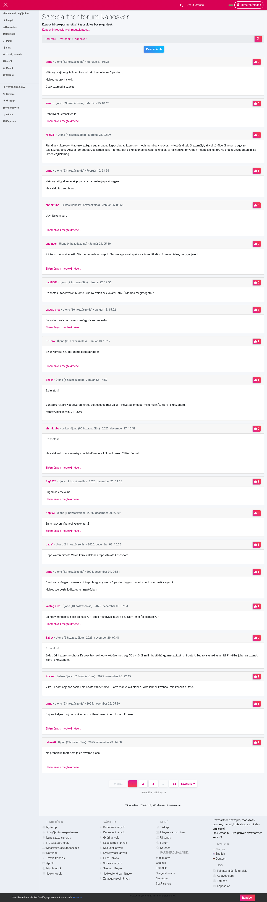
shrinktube (52, 205)
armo (49, 61)
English (219, 853)
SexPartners (163, 883)
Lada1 (50, 544)
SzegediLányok (165, 873)
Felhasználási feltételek (230, 870)
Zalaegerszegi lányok (114, 878)
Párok (7, 40)
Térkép (162, 827)
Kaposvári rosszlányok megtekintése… (66, 29)
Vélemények (11, 107)
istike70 (51, 742)
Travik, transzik (12, 54)
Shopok (8, 75)
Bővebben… (78, 898)
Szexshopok (52, 873)
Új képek (9, 100)
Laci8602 (51, 282)
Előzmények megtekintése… (63, 121)
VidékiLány (163, 858)
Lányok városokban (170, 832)
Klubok (8, 68)
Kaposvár (81, 39)
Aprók (7, 61)
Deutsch (219, 858)
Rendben (247, 898)
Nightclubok (52, 868)
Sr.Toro (50, 341)
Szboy (50, 380)
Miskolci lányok (111, 848)
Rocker (50, 676)
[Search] (194, 5)
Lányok (8, 20)
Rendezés (154, 49)
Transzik (161, 868)
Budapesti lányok (112, 827)
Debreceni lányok (112, 832)
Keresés (9, 94)
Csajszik (161, 863)
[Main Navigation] (5, 5)
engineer (51, 243)
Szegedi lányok (110, 868)
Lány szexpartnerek (56, 837)
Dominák (9, 34)
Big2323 (51, 481)
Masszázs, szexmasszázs (60, 848)
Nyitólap (49, 827)
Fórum (8, 114)
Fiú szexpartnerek (55, 842)
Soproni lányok (110, 863)
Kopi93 (50, 513)
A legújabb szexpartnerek (60, 832)
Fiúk (7, 47)
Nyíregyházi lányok (113, 853)
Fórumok (50, 39)
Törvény (220, 881)
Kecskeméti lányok (113, 842)
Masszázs (10, 27)
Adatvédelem (223, 875)
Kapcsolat (9, 121)
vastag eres (53, 309)
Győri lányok (109, 837)
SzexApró (162, 878)
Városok (65, 39)
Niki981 (51, 134)
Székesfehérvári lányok (115, 873)
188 (173, 783)
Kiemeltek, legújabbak (16, 13)
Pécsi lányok (109, 858)
